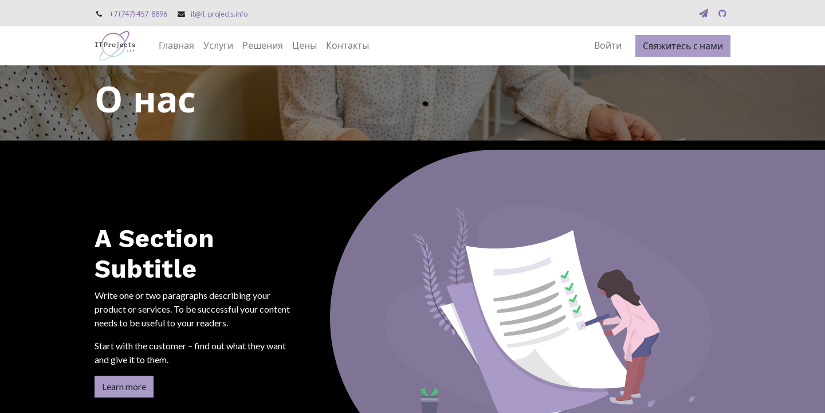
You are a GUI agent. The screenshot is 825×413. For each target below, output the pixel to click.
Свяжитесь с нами (683, 45)
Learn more (124, 386)
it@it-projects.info (219, 13)
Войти (608, 45)
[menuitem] (176, 45)
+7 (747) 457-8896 (138, 13)
